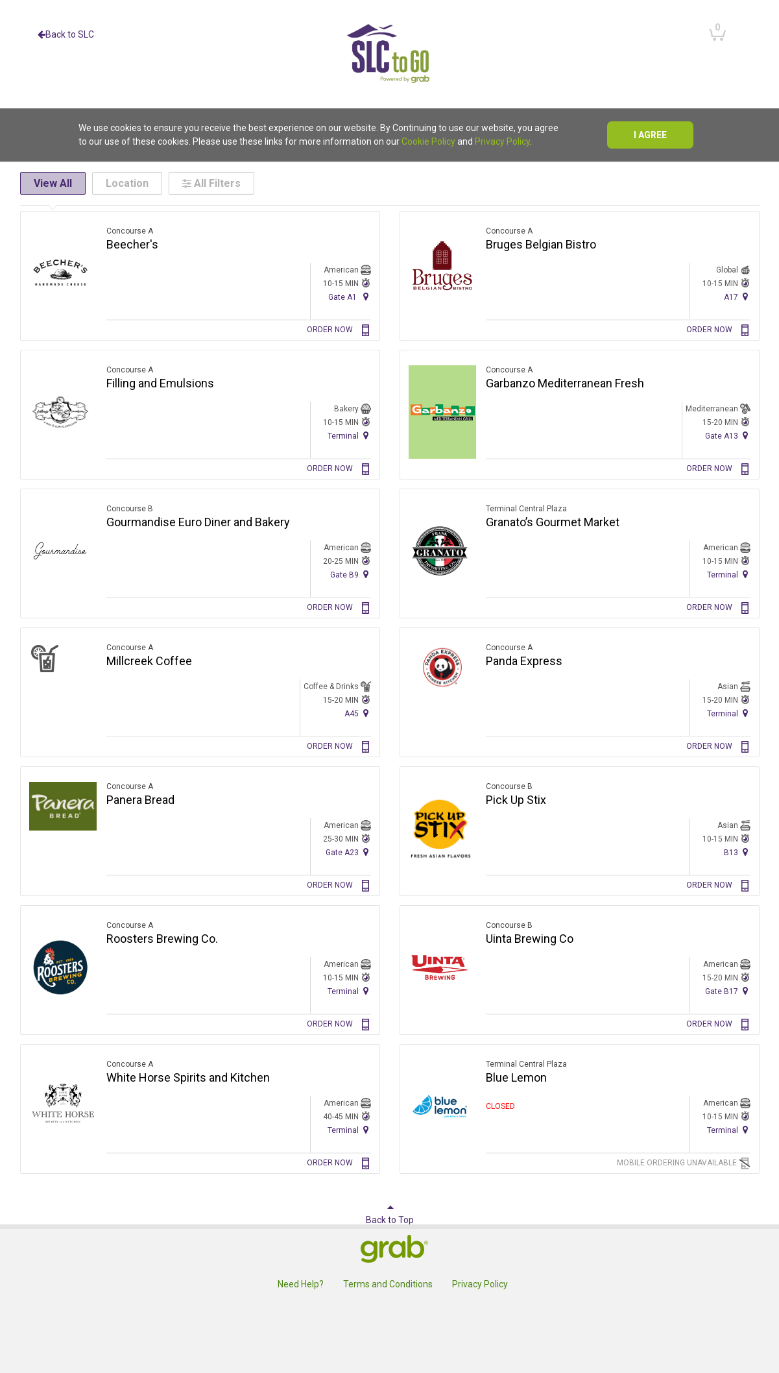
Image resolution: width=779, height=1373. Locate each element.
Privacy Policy (502, 141)
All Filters (211, 183)
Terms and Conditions (388, 1284)
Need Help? (301, 1284)
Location (127, 183)
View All (53, 183)
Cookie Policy (428, 141)
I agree (650, 135)
